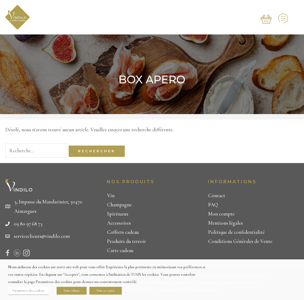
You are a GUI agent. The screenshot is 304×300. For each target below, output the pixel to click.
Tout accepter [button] (105, 290)
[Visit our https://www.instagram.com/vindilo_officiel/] (26, 254)
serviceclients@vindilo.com (42, 236)
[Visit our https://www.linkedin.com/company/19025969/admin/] (17, 254)
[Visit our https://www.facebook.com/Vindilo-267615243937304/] (7, 254)
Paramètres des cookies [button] (28, 290)
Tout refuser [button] (71, 290)
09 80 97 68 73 (28, 224)
